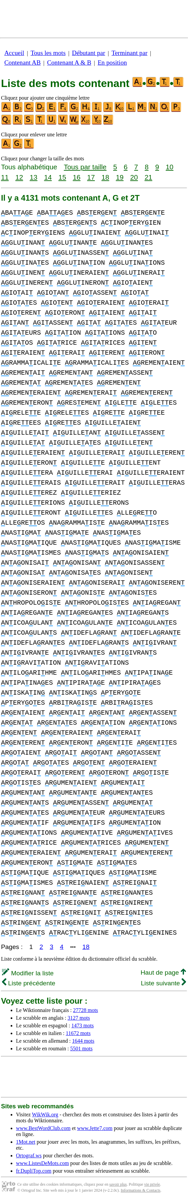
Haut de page (163, 972)
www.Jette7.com (94, 1128)
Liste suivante (163, 983)
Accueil (14, 52)
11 (5, 177)
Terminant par (129, 52)
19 (119, 177)
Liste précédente (28, 983)
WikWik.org (45, 1114)
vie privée (152, 1184)
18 (105, 177)
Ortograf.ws (29, 1155)
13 (33, 177)
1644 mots (83, 1041)
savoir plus (118, 1184)
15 (62, 177)
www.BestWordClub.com (43, 1128)
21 (148, 177)
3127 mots (79, 1018)
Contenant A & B (69, 62)
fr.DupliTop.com (33, 1171)
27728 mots (85, 1010)
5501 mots (81, 1048)
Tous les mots (48, 52)
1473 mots (83, 1025)
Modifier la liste (28, 973)
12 (19, 177)
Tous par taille (85, 167)
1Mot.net (25, 1142)
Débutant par (88, 52)
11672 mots (78, 1033)
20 (134, 177)
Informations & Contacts (140, 1190)
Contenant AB (22, 62)
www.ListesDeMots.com (42, 1163)
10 (169, 167)
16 (77, 177)
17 (91, 177)
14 (48, 177)
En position (112, 62)
